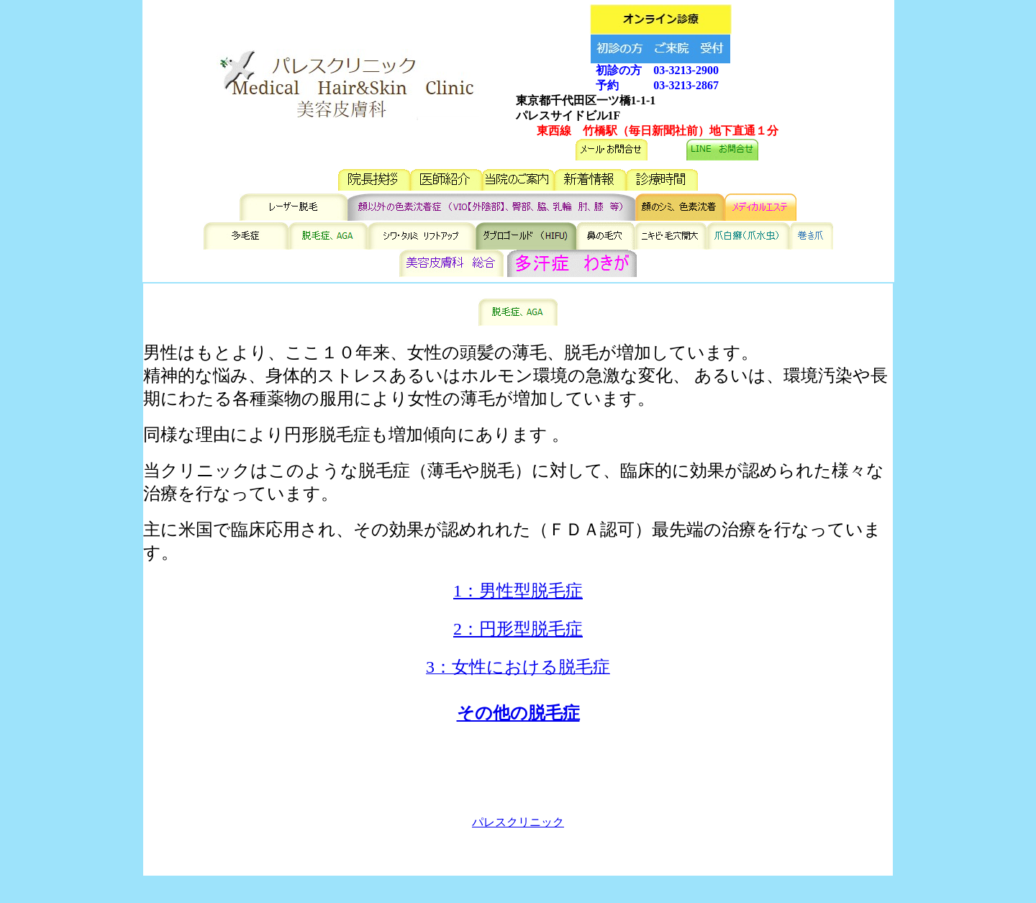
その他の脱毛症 (518, 713)
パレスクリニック (518, 822)
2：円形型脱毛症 (518, 629)
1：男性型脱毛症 (518, 590)
